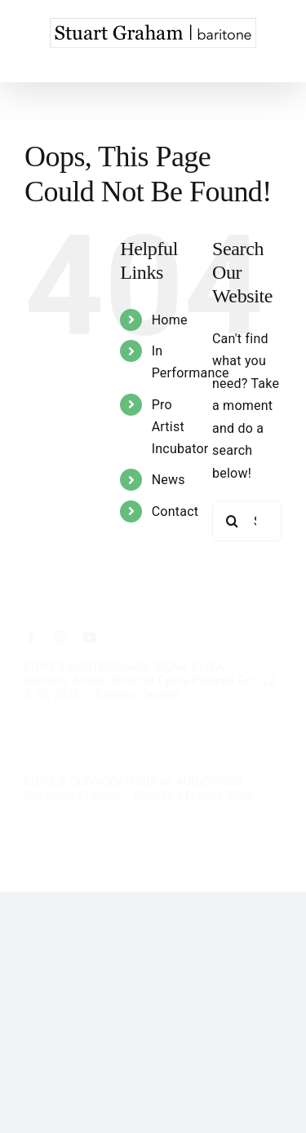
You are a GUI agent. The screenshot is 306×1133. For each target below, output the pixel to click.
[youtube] (89, 637)
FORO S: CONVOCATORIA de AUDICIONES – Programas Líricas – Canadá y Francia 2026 (139, 788)
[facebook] (31, 637)
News (168, 479)
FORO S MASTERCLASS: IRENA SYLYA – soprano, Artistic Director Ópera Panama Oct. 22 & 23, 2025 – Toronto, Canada (150, 680)
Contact (175, 511)
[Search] (232, 520)
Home (170, 320)
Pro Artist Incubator (180, 426)
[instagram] (60, 637)
